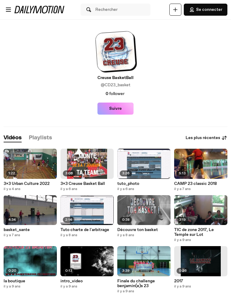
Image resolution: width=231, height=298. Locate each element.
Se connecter (205, 10)
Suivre (115, 108)
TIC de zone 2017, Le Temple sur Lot (194, 232)
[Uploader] (175, 10)
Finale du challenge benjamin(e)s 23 (136, 283)
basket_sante (17, 229)
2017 (178, 281)
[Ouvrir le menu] (8, 10)
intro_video (71, 281)
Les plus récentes (206, 138)
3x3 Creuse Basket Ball (82, 183)
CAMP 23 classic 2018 (195, 183)
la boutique (14, 281)
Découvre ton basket (137, 229)
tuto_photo (128, 183)
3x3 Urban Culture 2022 (27, 183)
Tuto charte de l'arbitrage (84, 229)
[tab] (13, 138)
